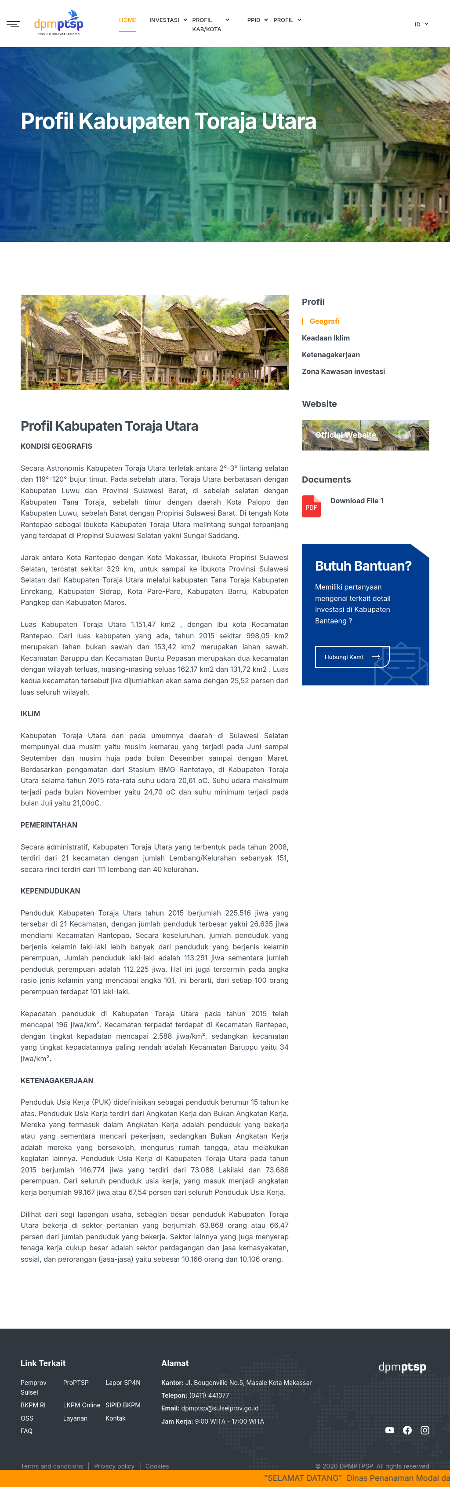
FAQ (27, 1431)
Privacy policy (114, 1466)
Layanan (75, 1418)
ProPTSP (76, 1382)
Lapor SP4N (122, 1382)
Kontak (115, 1418)
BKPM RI (33, 1405)
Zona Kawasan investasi (343, 371)
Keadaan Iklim (326, 337)
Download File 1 (356, 500)
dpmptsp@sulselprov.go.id (220, 1408)
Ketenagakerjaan (331, 354)
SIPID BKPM (123, 1405)
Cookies (157, 1466)
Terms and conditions (52, 1466)
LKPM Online (82, 1405)
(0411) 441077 (209, 1395)
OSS (27, 1418)
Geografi (325, 321)
